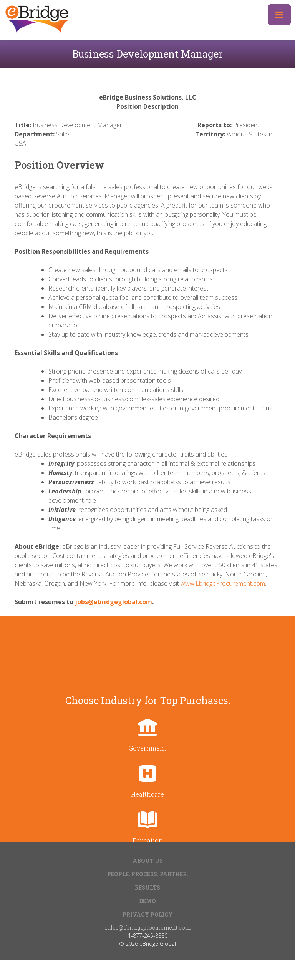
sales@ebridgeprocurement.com (147, 927)
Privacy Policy (148, 914)
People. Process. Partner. (147, 874)
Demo (147, 901)
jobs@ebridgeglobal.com (113, 602)
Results (147, 887)
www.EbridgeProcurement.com (223, 583)
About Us (148, 860)
